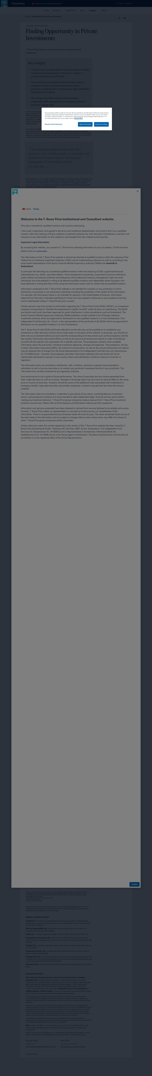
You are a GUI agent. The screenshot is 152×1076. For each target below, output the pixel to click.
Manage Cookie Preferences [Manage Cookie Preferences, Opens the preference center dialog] (53, 124)
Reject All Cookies (85, 124)
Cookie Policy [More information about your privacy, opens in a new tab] (78, 118)
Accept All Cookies (101, 124)
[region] (77, 119)
